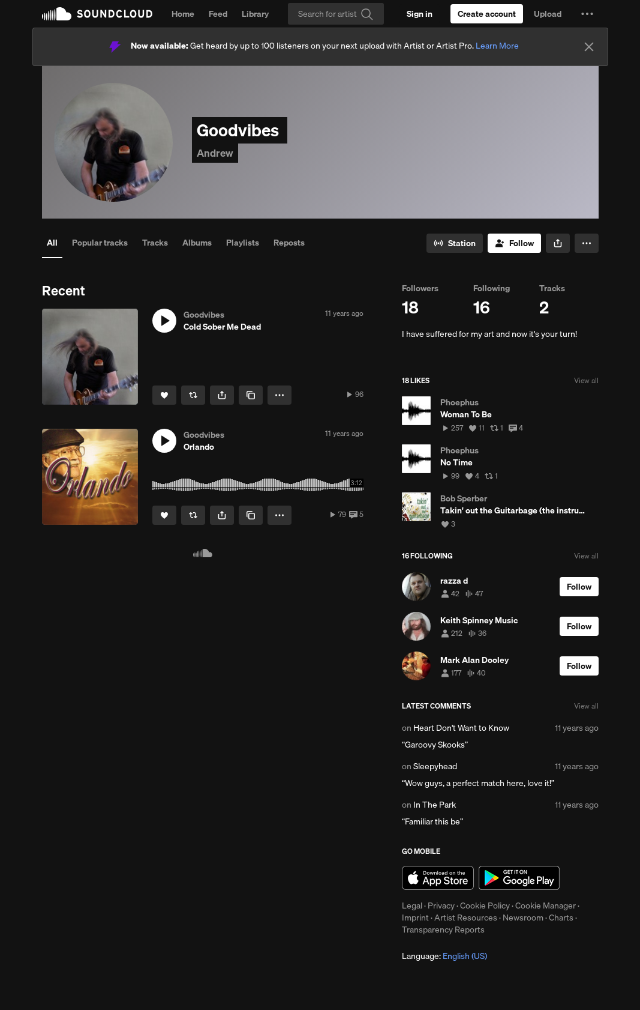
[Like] (164, 395)
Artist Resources (465, 917)
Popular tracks (100, 242)
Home (183, 13)
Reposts (289, 242)
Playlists (242, 242)
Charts (561, 917)
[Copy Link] (251, 395)
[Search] (336, 14)
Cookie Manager (545, 905)
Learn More (497, 45)
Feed (218, 13)
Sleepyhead (435, 766)
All (52, 242)
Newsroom (523, 917)
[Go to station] (454, 243)
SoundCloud (97, 13)
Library (255, 13)
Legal (412, 905)
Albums (197, 242)
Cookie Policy (485, 905)
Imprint (415, 917)
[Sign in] (419, 13)
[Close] (589, 46)
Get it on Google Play (519, 878)
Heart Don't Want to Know (461, 727)
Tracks (155, 242)
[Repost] (193, 395)
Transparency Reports (443, 929)
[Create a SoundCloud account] (486, 13)
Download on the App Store (438, 878)
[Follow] (514, 243)
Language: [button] (444, 956)
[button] (587, 14)
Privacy (441, 905)
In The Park (434, 804)
